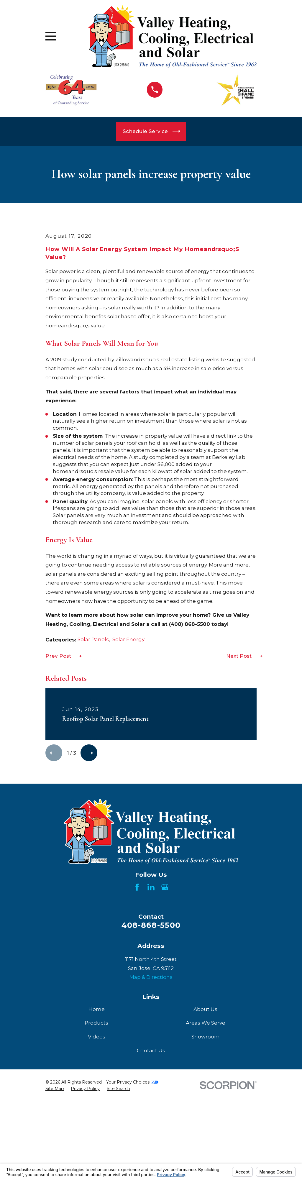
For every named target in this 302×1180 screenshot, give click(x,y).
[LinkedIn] (151, 988)
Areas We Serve (205, 1125)
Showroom (205, 1138)
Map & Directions (151, 1079)
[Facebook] (137, 988)
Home (96, 1111)
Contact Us (151, 1152)
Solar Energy (128, 740)
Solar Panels (93, 740)
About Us (205, 1111)
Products (96, 1125)
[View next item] (91, 854)
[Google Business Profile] (164, 988)
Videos (96, 1138)
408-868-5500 (151, 1026)
